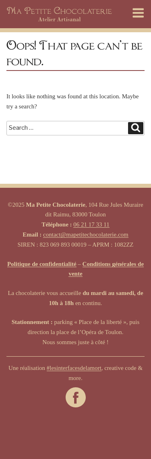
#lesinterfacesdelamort (74, 368)
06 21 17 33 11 (91, 224)
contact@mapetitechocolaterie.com (85, 234)
